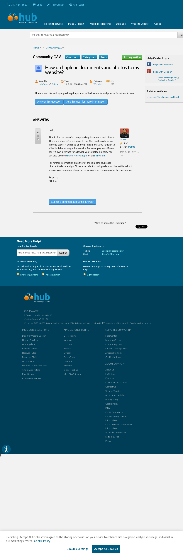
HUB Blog (110, 374)
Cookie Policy (111, 403)
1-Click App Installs (31, 369)
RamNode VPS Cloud (32, 378)
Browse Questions (29, 274)
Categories (89, 57)
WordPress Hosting (100, 23)
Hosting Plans (28, 344)
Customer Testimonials (116, 382)
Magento (68, 365)
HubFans (43, 84)
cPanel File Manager (77, 155)
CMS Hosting (70, 335)
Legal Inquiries (112, 436)
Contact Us (110, 386)
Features (109, 378)
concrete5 (68, 344)
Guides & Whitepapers (116, 348)
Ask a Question (53, 274)
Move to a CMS (29, 357)
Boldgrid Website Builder (34, 335)
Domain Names (29, 348)
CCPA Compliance (114, 412)
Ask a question (132, 57)
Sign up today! (93, 274)
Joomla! (67, 348)
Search (63, 252)
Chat (37, 4)
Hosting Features (53, 23)
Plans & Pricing (76, 23)
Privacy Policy (111, 399)
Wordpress (69, 340)
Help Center (55, 4)
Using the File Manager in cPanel (163, 97)
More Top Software (73, 374)
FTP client (99, 155)
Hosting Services (30, 340)
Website (98, 84)
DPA (107, 408)
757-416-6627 (17, 4)
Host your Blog (29, 352)
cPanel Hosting (71, 369)
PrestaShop (69, 357)
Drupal (67, 352)
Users (103, 57)
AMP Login (76, 4)
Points (55, 84)
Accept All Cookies (106, 548)
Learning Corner (113, 340)
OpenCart (69, 361)
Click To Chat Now (110, 254)
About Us (109, 369)
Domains (121, 23)
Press (108, 441)
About (157, 23)
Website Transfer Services (34, 365)
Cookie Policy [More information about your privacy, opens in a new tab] (42, 540)
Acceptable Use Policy (115, 395)
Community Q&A (113, 344)
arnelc (123, 139)
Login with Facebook (163, 64)
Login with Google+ (162, 71)
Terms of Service (113, 391)
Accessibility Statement (116, 432)
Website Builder (139, 23)
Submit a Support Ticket (113, 251)
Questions (72, 57)
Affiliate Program (113, 352)
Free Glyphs (28, 374)
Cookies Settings (113, 357)
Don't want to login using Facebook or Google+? (168, 78)
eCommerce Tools (30, 361)
